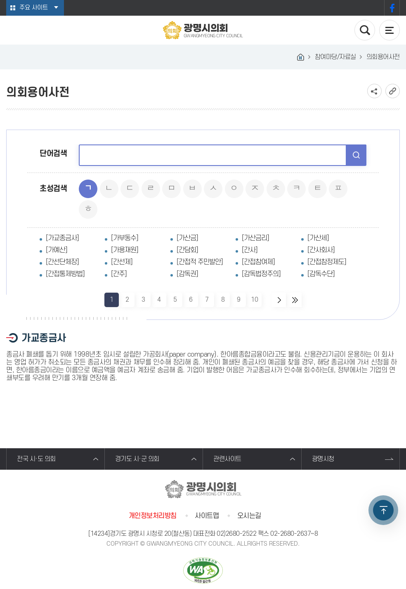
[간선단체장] (62, 262)
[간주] (119, 274)
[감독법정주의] (261, 274)
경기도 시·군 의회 (137, 459)
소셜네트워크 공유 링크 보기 (374, 91)
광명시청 (323, 459)
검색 (356, 154)
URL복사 (392, 91)
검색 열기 (364, 30)
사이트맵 (207, 516)
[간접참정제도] (326, 262)
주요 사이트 (33, 7)
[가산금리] (255, 238)
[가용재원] (124, 250)
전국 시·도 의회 (36, 459)
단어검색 (53, 153)
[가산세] (318, 238)
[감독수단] (321, 274)
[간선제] (121, 262)
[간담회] (187, 250)
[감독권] (187, 274)
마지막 (294, 300)
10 (254, 299)
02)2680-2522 (236, 533)
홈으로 (300, 57)
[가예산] (56, 250)
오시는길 (249, 516)
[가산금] (187, 238)
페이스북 (392, 8)
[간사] (249, 250)
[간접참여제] (258, 262)
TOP (383, 510)
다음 (278, 300)
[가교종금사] (62, 238)
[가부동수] (124, 238)
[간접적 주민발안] (200, 262)
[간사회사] (321, 250)
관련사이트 (227, 459)
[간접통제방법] (65, 274)
